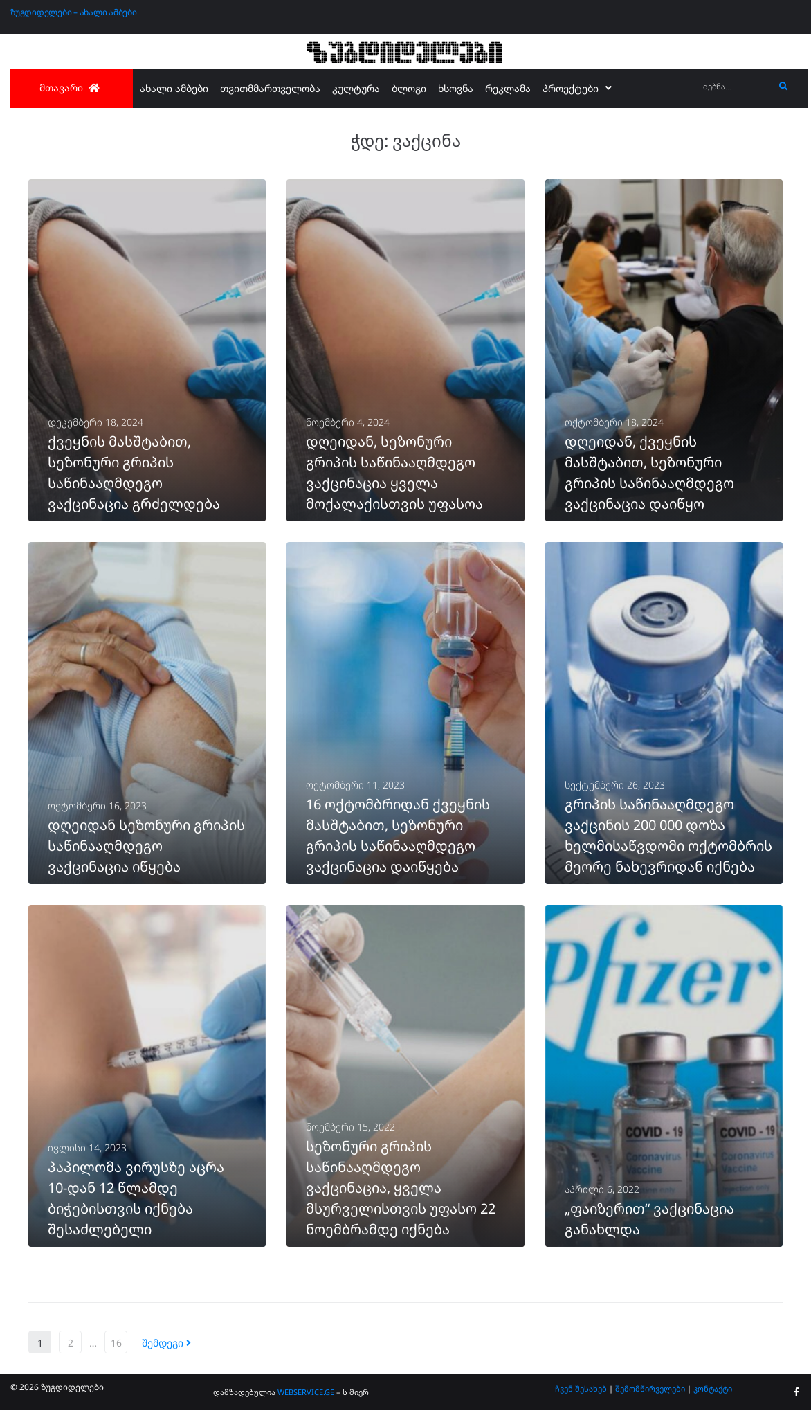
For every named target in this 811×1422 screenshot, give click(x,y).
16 (116, 1355)
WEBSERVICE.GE (305, 1404)
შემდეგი (166, 1355)
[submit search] (783, 86)
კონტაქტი (712, 1401)
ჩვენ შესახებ (581, 1401)
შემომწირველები (650, 1401)
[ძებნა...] (735, 87)
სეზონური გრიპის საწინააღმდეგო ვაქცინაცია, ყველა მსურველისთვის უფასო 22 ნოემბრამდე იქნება (400, 1200)
